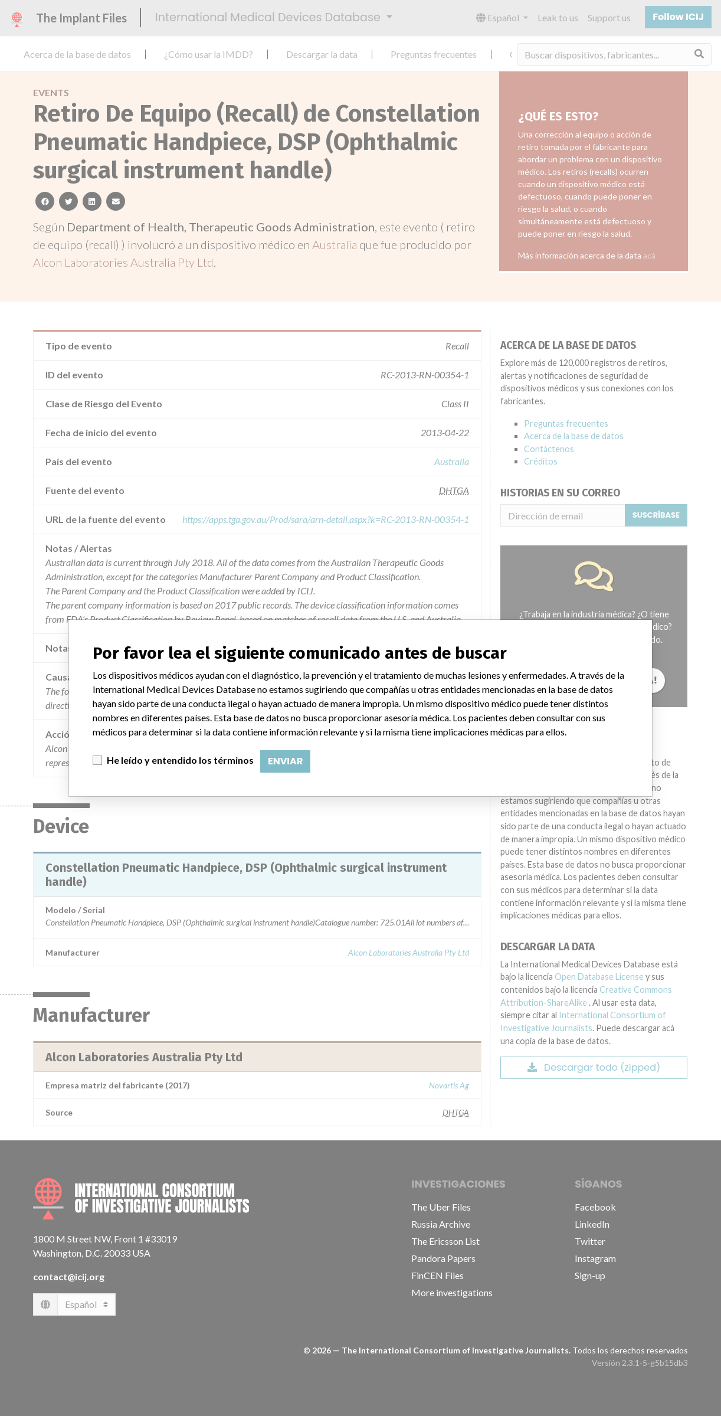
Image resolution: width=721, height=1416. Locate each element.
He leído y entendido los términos (180, 760)
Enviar (285, 761)
